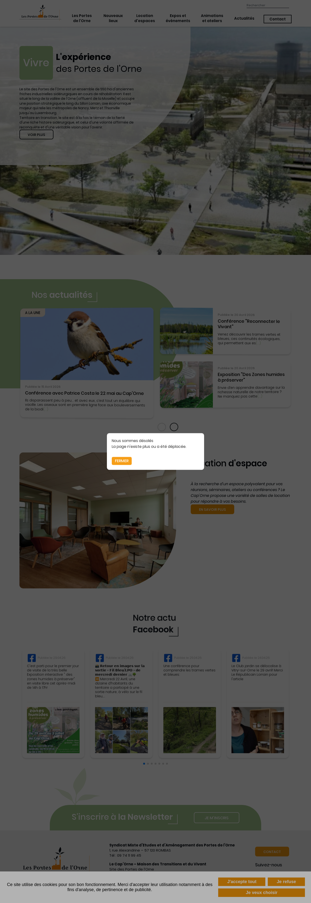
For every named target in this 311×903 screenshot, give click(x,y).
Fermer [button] (122, 461)
